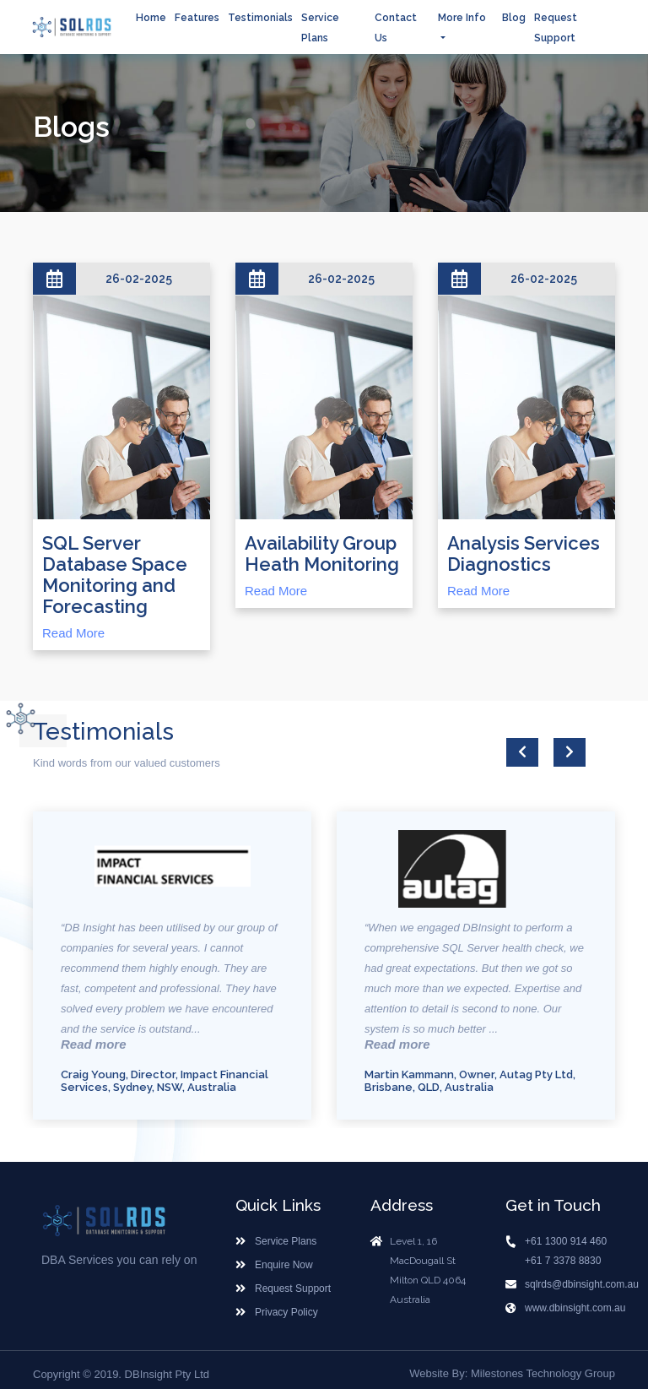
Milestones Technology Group (543, 1371)
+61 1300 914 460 (566, 1239)
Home (151, 18)
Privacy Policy (286, 1310)
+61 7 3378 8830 (563, 1259)
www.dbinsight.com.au (575, 1306)
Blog (514, 18)
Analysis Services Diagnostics (523, 554)
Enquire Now (284, 1263)
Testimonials (260, 18)
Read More (73, 633)
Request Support (293, 1287)
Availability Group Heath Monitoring (322, 554)
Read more (94, 1044)
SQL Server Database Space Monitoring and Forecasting (114, 575)
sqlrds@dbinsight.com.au (582, 1283)
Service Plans (285, 1239)
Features (197, 18)
